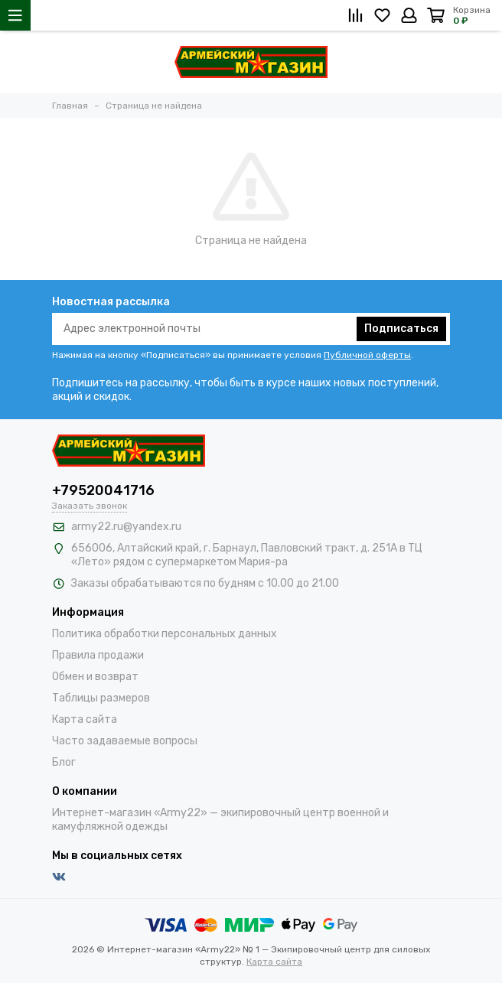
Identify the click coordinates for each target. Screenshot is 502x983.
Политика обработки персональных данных (164, 633)
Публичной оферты (367, 355)
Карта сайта (84, 719)
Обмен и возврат (95, 676)
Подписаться (401, 328)
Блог (64, 762)
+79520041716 (103, 490)
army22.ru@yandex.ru (126, 526)
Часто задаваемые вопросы (124, 740)
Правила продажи (98, 655)
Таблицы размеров (101, 698)
